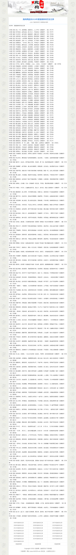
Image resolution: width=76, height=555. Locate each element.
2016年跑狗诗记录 (57, 530)
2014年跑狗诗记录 (19, 530)
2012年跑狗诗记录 (38, 528)
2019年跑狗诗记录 (57, 533)
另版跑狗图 (57, 544)
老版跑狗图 (38, 544)
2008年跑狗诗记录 (19, 525)
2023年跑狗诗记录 (19, 538)
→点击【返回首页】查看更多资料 (38, 22)
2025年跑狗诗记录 (57, 538)
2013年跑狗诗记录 (57, 528)
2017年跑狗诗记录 (19, 533)
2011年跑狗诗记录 (19, 528)
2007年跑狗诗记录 (57, 522)
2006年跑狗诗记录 (38, 522)
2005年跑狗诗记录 (19, 522)
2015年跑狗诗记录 (38, 530)
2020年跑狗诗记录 (19, 536)
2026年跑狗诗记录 (19, 541)
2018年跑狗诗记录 (38, 533)
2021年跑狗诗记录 (38, 536)
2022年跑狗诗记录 (57, 536)
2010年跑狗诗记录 (57, 525)
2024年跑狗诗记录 (38, 538)
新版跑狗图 (19, 544)
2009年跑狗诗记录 (38, 525)
